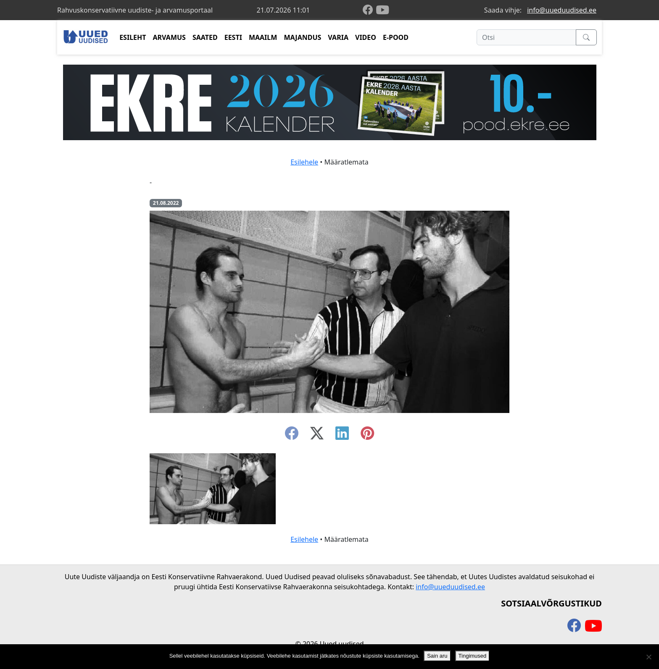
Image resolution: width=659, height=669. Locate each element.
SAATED (205, 37)
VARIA (338, 37)
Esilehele (304, 162)
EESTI (233, 37)
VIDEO (365, 37)
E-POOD (396, 37)
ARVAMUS (169, 37)
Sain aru (437, 656)
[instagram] (367, 435)
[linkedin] (342, 435)
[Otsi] (526, 37)
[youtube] (382, 10)
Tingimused (473, 656)
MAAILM (263, 37)
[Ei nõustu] (648, 657)
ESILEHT (132, 37)
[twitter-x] (317, 435)
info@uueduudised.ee (561, 10)
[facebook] (369, 10)
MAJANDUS (302, 37)
